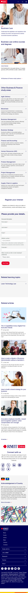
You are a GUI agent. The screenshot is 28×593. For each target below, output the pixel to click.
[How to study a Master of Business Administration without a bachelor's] (13, 347)
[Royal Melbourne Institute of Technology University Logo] (3, 2)
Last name (4, 227)
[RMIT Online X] (9, 466)
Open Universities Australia (14, 578)
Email (2, 232)
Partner (4, 560)
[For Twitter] (5, 568)
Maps (4, 540)
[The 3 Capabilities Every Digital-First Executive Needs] (13, 315)
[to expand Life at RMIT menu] (25, 553)
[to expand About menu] (25, 564)
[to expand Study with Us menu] (25, 549)
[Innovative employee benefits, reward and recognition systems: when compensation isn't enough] (13, 408)
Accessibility (5, 574)
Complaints (22, 574)
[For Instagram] (9, 568)
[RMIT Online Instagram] (19, 466)
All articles (4, 439)
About (3, 563)
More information (6, 502)
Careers (5, 542)
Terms (20, 572)
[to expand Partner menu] (25, 560)
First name (4, 222)
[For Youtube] (15, 568)
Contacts (5, 544)
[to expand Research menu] (25, 556)
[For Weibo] (19, 568)
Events (4, 535)
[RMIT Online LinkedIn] (14, 466)
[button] (22, 2)
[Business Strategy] (13, 130)
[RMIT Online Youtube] (8, 470)
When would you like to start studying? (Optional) (11, 253)
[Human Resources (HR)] (13, 151)
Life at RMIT (5, 552)
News (4, 532)
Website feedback (13, 574)
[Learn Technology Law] (13, 284)
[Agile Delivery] (13, 96)
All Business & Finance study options (11, 78)
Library (5, 537)
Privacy (25, 572)
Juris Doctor (4, 66)
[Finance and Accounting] (13, 141)
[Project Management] (13, 172)
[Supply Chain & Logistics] (13, 183)
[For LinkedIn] (12, 568)
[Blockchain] (13, 109)
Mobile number (5, 238)
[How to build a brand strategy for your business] (13, 378)
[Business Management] (13, 119)
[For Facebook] (2, 568)
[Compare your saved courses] (19, 2)
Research (4, 556)
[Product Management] (13, 162)
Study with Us (5, 549)
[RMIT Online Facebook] (3, 466)
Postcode (3, 247)
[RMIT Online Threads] (3, 470)
